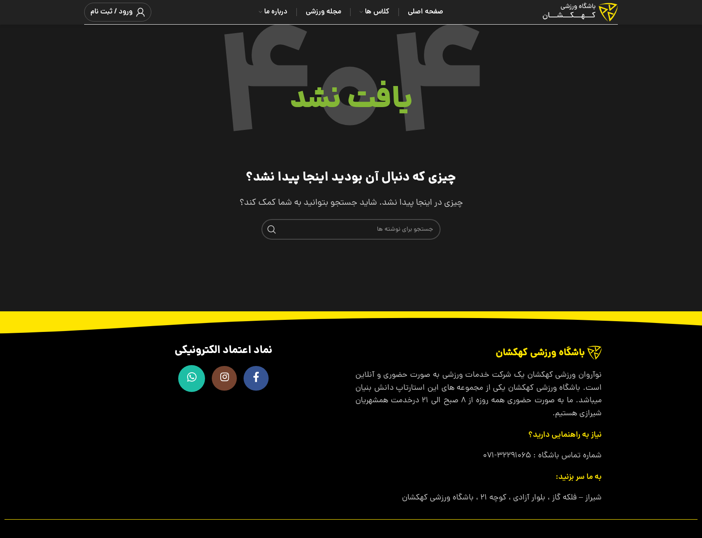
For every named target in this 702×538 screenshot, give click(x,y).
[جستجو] (351, 229)
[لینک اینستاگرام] (223, 378)
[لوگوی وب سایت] (569, 13)
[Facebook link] (257, 378)
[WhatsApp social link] (189, 378)
